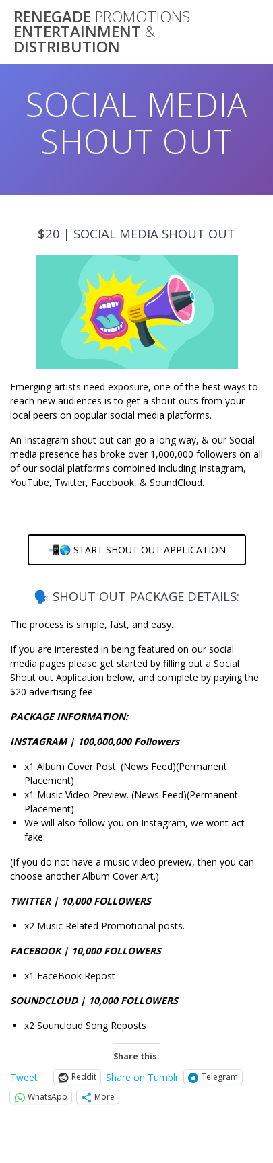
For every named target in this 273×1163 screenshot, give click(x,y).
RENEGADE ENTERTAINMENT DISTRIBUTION (101, 32)
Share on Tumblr (142, 1076)
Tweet (24, 1076)
